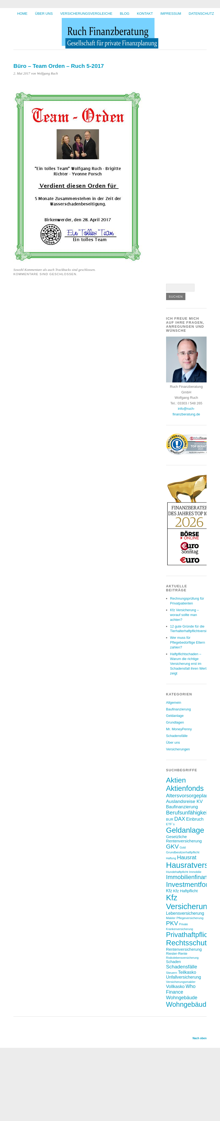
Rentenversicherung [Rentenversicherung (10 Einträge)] (184, 949)
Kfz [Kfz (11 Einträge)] (169, 890)
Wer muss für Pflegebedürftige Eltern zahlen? (187, 642)
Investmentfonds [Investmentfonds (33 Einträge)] (191, 884)
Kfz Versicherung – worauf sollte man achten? (184, 615)
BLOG (125, 14)
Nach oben (200, 1038)
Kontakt (145, 14)
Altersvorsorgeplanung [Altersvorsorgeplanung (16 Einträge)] (191, 795)
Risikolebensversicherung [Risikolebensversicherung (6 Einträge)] (182, 957)
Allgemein (173, 702)
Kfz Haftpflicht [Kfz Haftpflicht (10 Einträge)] (185, 891)
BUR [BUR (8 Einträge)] (169, 819)
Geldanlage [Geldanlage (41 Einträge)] (185, 830)
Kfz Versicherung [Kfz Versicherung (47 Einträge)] (189, 902)
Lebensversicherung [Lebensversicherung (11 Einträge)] (185, 913)
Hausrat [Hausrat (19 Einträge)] (186, 857)
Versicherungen (178, 749)
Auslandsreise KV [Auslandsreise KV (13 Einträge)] (184, 801)
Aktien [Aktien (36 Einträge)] (176, 780)
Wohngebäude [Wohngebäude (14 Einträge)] (181, 997)
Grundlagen (175, 722)
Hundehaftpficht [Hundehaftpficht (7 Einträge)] (177, 871)
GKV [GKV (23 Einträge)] (172, 846)
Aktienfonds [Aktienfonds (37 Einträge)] (185, 788)
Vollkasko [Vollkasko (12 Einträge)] (175, 986)
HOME (22, 14)
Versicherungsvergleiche (86, 14)
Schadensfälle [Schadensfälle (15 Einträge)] (181, 966)
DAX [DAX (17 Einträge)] (179, 819)
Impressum (170, 14)
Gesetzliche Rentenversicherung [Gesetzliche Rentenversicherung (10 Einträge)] (184, 839)
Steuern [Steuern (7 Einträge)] (171, 972)
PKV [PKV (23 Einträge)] (172, 923)
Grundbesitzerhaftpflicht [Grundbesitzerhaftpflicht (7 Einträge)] (182, 852)
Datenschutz (201, 14)
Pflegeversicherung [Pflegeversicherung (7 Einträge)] (190, 918)
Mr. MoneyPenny (179, 729)
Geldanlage (175, 716)
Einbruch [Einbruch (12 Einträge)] (195, 819)
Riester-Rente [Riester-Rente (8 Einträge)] (176, 954)
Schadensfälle (177, 736)
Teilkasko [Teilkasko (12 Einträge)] (187, 972)
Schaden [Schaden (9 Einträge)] (173, 962)
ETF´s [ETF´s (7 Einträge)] (170, 824)
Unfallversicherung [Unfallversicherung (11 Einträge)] (183, 977)
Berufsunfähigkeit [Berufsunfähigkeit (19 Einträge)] (187, 812)
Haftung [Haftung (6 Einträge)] (171, 858)
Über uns (44, 14)
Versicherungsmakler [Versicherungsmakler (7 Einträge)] (181, 981)
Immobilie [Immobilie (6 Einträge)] (195, 871)
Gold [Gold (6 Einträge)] (183, 847)
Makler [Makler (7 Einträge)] (170, 918)
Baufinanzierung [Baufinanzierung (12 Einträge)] (182, 806)
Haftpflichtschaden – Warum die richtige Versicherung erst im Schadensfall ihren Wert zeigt (188, 663)
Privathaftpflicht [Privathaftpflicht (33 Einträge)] (189, 934)
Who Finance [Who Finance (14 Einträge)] (181, 989)
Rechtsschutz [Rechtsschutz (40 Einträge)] (188, 943)
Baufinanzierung (178, 709)
